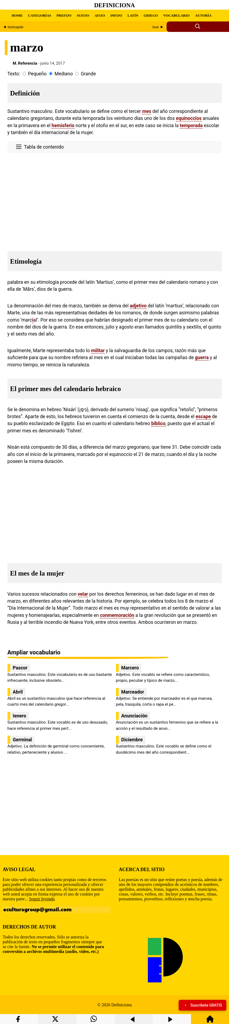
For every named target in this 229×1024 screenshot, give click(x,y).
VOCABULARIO (176, 15)
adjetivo (138, 305)
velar (83, 594)
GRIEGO (151, 15)
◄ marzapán (13, 27)
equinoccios (189, 118)
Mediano (64, 73)
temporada (191, 125)
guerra (202, 357)
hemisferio (63, 125)
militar (98, 350)
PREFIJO (64, 15)
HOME (17, 15)
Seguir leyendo (42, 899)
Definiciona (114, 5)
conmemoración (117, 615)
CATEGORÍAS (39, 15)
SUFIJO (83, 15)
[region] (114, 201)
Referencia (27, 63)
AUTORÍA (203, 15)
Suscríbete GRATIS (202, 1005)
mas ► (158, 27)
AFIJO (100, 15)
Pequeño (37, 73)
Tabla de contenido (44, 147)
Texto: (13, 73)
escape (203, 416)
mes (146, 111)
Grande (88, 73)
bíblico (158, 423)
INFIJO (116, 15)
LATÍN (132, 15)
